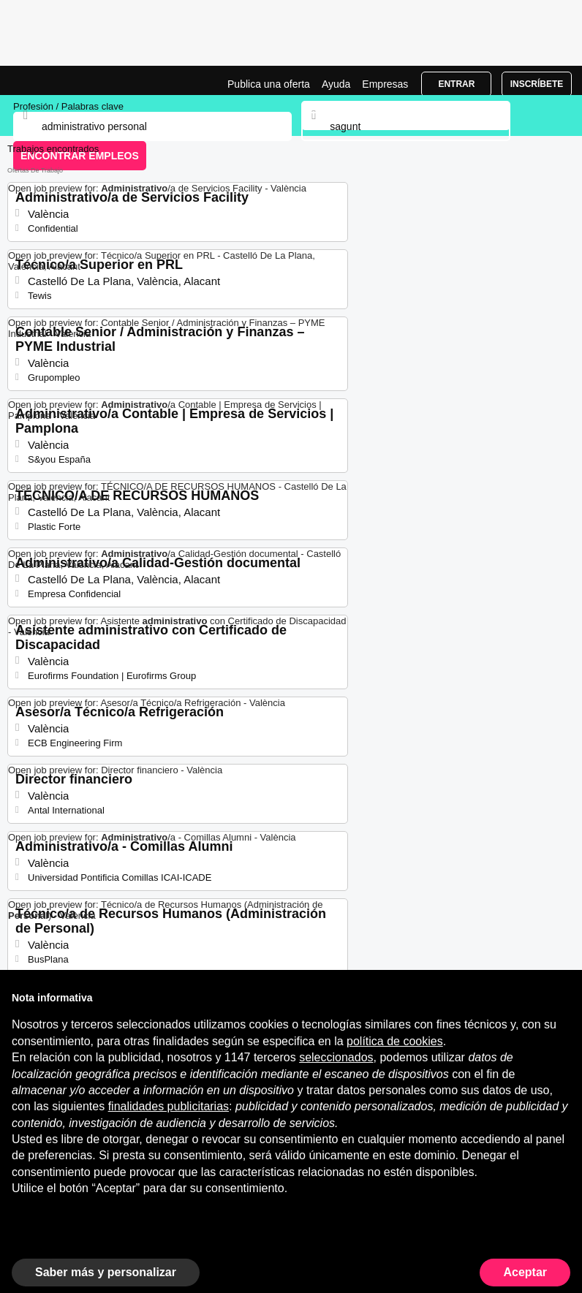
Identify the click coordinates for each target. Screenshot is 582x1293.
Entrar (456, 84)
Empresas (385, 84)
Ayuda (336, 84)
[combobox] (405, 126)
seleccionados (336, 1057)
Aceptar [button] (525, 1272)
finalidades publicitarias (168, 1106)
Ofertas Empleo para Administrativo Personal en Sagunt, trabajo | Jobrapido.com (47, 80)
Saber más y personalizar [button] (105, 1272)
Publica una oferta (268, 84)
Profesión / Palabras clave (68, 106)
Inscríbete (537, 84)
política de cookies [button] (395, 1041)
